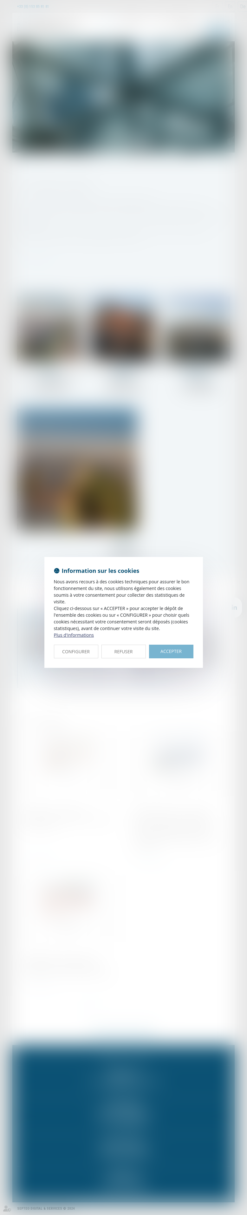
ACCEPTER (171, 651)
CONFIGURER (76, 651)
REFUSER (123, 651)
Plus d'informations (74, 635)
